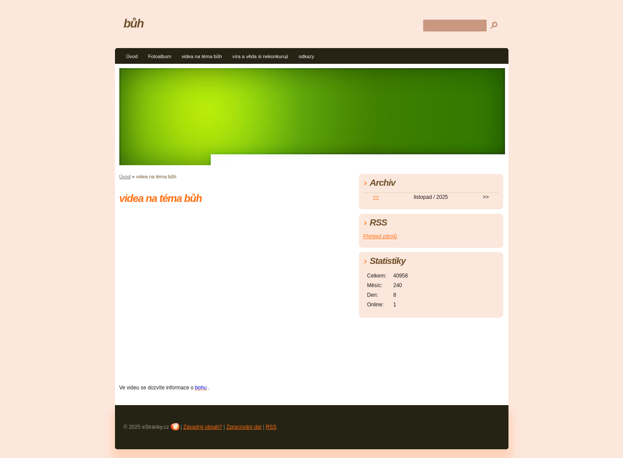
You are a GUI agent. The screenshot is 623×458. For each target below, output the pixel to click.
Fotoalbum (159, 56)
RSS (271, 427)
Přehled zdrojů (380, 236)
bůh (134, 23)
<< (376, 197)
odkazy (306, 56)
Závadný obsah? (202, 427)
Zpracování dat (243, 427)
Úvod (132, 56)
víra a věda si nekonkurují (260, 56)
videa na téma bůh (201, 56)
